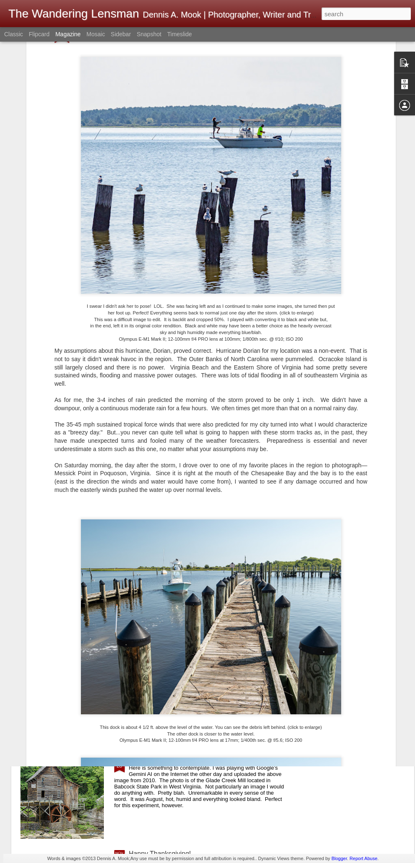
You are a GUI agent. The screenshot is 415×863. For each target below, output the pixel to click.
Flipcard (39, 34)
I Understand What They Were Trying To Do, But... (203, 664)
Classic (13, 34)
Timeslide (179, 34)
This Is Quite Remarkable (166, 759)
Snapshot (149, 34)
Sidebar (121, 34)
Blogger (339, 858)
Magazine (68, 34)
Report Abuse (363, 858)
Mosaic (95, 34)
